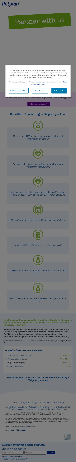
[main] (38, 81)
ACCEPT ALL (59, 91)
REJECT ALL (40, 91)
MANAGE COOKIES (18, 91)
